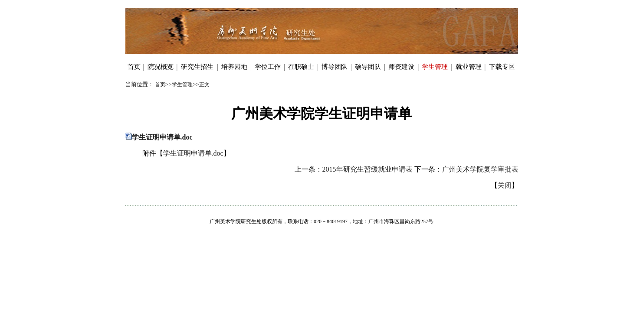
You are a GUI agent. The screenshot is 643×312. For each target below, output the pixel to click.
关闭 (505, 185)
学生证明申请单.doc (162, 137)
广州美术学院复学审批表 (480, 169)
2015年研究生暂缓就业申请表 (367, 169)
